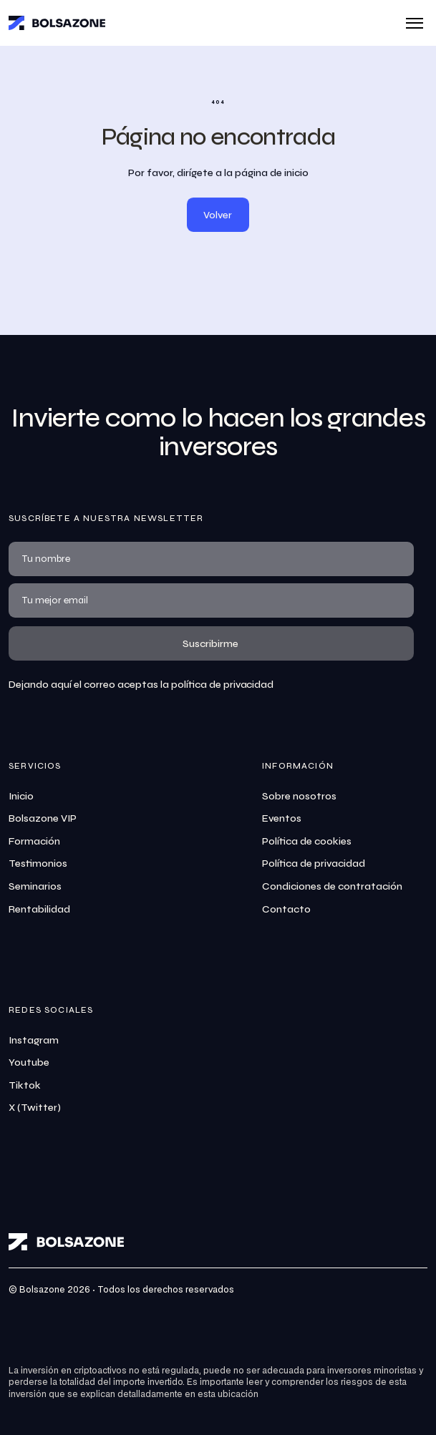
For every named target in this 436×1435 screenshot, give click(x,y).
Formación (34, 841)
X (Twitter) (35, 1107)
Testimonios (38, 863)
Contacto (286, 909)
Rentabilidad (39, 909)
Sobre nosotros (299, 796)
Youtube (29, 1062)
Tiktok (25, 1085)
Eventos (281, 818)
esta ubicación (228, 1394)
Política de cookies (307, 841)
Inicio (21, 796)
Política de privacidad (313, 863)
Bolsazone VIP (43, 818)
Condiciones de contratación (332, 886)
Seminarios (35, 886)
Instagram (34, 1040)
